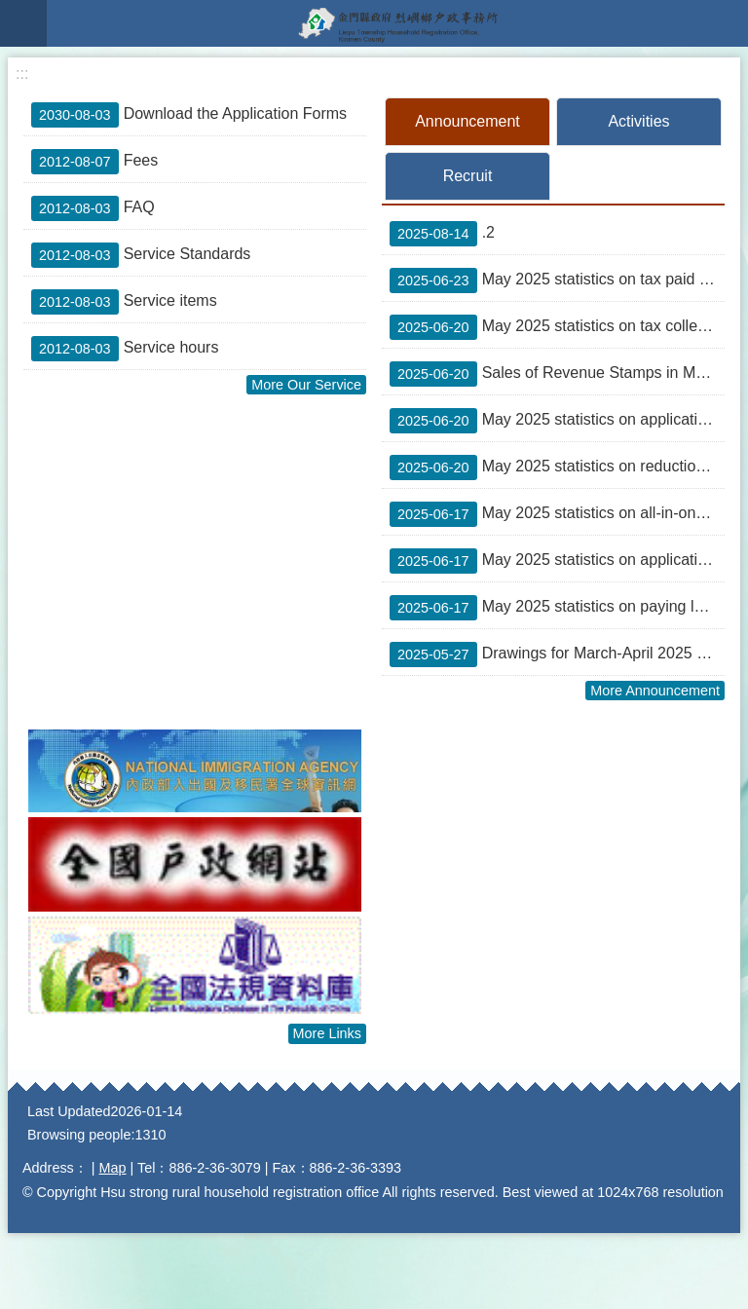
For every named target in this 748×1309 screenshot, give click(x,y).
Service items (124, 302)
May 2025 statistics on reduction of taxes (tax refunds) (557, 467)
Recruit (468, 176)
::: (22, 73)
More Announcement (655, 690)
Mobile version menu (23, 23)
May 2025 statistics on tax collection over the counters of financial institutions (557, 327)
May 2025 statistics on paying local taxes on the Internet (557, 607)
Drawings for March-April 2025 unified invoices (557, 654)
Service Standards (140, 255)
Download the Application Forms (189, 115)
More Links (327, 1033)
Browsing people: (80, 1134)
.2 (442, 233)
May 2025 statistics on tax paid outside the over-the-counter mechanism (557, 280)
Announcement (467, 121)
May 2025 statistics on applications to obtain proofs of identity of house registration (557, 561)
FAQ (93, 208)
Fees (94, 161)
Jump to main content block (10, 10)
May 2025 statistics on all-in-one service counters (557, 514)
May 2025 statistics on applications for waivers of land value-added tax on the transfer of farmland (557, 420)
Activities (638, 121)
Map (113, 1168)
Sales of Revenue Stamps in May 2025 (557, 374)
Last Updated (69, 1111)
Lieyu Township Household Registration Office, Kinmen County (397, 23)
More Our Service (306, 385)
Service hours (124, 348)
